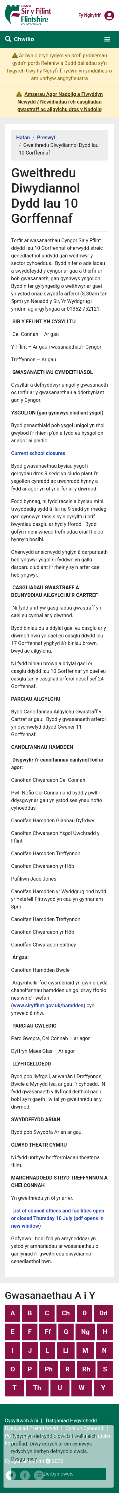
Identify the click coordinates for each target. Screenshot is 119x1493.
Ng (85, 1332)
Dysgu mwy (24, 1459)
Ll (66, 1350)
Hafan (23, 138)
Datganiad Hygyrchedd (71, 1421)
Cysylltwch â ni (21, 1421)
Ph (49, 1369)
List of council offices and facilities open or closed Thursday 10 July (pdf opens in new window (57, 1218)
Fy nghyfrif (89, 15)
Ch (66, 1313)
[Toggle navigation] (107, 39)
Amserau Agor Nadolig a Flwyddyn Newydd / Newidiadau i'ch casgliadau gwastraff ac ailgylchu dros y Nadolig (60, 101)
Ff (48, 1332)
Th (37, 1388)
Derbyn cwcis (58, 1474)
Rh (86, 1369)
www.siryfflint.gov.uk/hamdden (48, 1006)
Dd (103, 1313)
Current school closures (38, 453)
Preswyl (46, 138)
